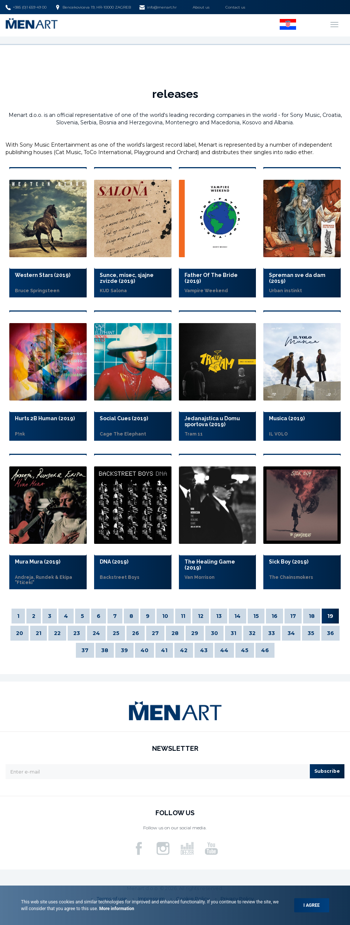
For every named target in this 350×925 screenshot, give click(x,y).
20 (19, 633)
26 (135, 633)
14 (237, 616)
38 (104, 650)
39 (124, 650)
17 (293, 616)
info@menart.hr (158, 7)
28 (175, 633)
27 (155, 633)
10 (165, 616)
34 (291, 633)
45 (244, 650)
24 (96, 633)
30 (214, 633)
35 (311, 633)
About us (201, 7)
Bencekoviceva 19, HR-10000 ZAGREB (93, 7)
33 (271, 633)
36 (330, 633)
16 (274, 616)
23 (76, 633)
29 (194, 633)
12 (200, 616)
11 (183, 616)
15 (256, 616)
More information (116, 908)
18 (312, 616)
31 (233, 633)
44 (224, 650)
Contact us (235, 7)
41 (164, 650)
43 (204, 650)
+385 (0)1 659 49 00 (26, 7)
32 (252, 633)
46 (265, 650)
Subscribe (327, 771)
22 (57, 633)
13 (219, 616)
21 (38, 633)
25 (116, 633)
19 (330, 616)
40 (144, 650)
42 (183, 650)
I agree (312, 905)
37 (85, 650)
